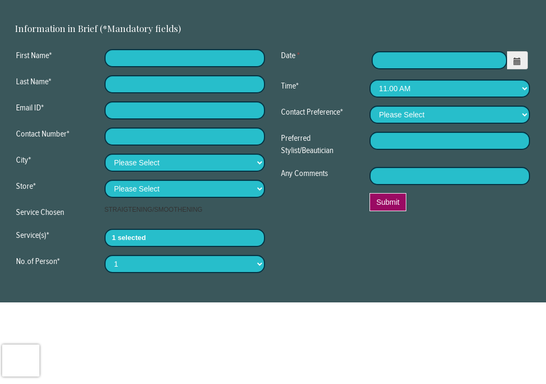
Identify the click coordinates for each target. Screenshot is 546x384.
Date (290, 55)
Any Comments (304, 173)
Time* (290, 85)
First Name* (34, 55)
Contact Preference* (312, 112)
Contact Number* (42, 133)
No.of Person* (38, 261)
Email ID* (30, 107)
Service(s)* (32, 235)
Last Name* (33, 81)
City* (23, 160)
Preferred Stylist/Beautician (307, 144)
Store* (26, 186)
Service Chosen (40, 212)
